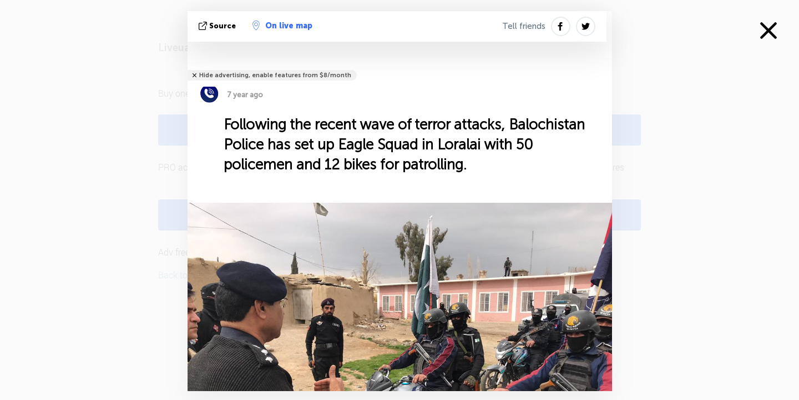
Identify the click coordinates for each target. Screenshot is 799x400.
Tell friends (523, 26)
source (218, 26)
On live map (282, 26)
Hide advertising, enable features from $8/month (275, 75)
